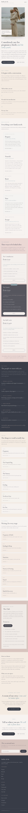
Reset (2, 774)
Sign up (23, 751)
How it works (4, 798)
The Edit (3, 784)
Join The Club (8, 626)
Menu (25, 2)
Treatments (3, 802)
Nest (2, 776)
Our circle (3, 789)
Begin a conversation (8, 62)
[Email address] (10, 751)
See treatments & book (14, 709)
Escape (2, 778)
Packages (3, 800)
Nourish (3, 771)
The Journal (3, 787)
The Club (3, 791)
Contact (3, 805)
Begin (14, 281)
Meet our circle (20, 62)
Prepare (3, 769)
